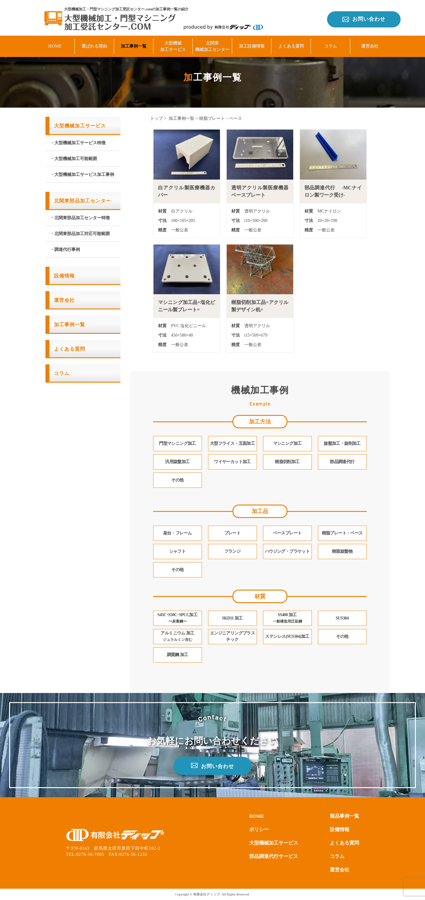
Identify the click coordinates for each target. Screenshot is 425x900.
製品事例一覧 (344, 816)
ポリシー (259, 829)
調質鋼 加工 (177, 655)
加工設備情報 (252, 44)
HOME (55, 44)
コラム (330, 44)
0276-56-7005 (90, 854)
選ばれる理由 (94, 44)
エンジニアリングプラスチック (232, 636)
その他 (342, 636)
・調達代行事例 (65, 249)
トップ (156, 118)
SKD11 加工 (232, 618)
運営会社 (369, 44)
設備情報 (64, 275)
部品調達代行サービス (273, 856)
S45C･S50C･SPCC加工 (177, 618)
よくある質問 (291, 44)
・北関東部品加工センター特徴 (80, 218)
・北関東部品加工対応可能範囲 (80, 233)
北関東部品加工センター (82, 200)
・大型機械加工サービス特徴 (78, 143)
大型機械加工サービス (173, 44)
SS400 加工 (287, 618)
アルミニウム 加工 (177, 636)
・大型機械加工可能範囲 (73, 158)
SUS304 (342, 618)
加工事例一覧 (133, 44)
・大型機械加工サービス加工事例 (82, 174)
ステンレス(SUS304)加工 (287, 636)
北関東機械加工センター (212, 44)
